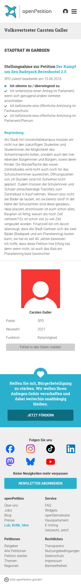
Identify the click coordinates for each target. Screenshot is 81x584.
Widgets (51, 510)
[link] (74, 11)
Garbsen (40, 50)
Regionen (11, 566)
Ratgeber (11, 546)
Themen (10, 561)
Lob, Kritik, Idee (16, 525)
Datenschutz (54, 556)
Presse (9, 520)
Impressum (53, 561)
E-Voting (51, 525)
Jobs (8, 510)
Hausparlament (56, 520)
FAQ (48, 505)
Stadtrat (15, 50)
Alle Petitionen (15, 551)
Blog (7, 515)
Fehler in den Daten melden (40, 347)
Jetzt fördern (40, 415)
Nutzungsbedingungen (62, 551)
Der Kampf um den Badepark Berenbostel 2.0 (40, 69)
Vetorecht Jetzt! (57, 530)
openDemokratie (57, 515)
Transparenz (54, 546)
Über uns (11, 505)
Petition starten (15, 556)
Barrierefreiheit (56, 566)
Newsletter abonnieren (40, 483)
